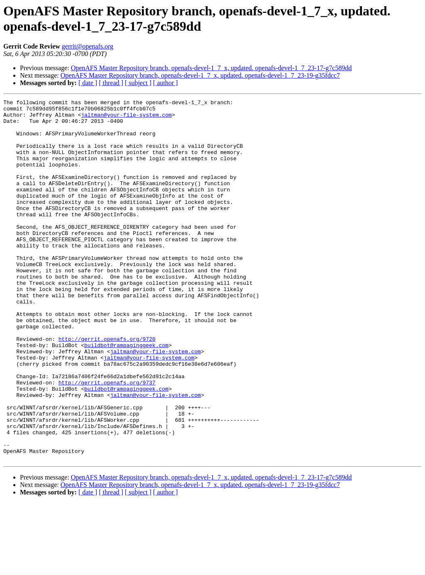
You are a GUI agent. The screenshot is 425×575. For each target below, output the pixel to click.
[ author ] (165, 82)
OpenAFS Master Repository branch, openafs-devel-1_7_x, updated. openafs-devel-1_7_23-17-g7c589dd (211, 67)
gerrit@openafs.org (87, 46)
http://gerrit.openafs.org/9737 (107, 439)
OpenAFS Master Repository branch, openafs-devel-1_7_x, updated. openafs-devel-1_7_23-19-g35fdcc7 (200, 75)
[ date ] (87, 82)
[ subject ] (138, 82)
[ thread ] (111, 82)
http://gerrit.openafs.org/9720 (107, 387)
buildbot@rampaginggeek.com (126, 395)
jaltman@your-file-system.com (126, 118)
